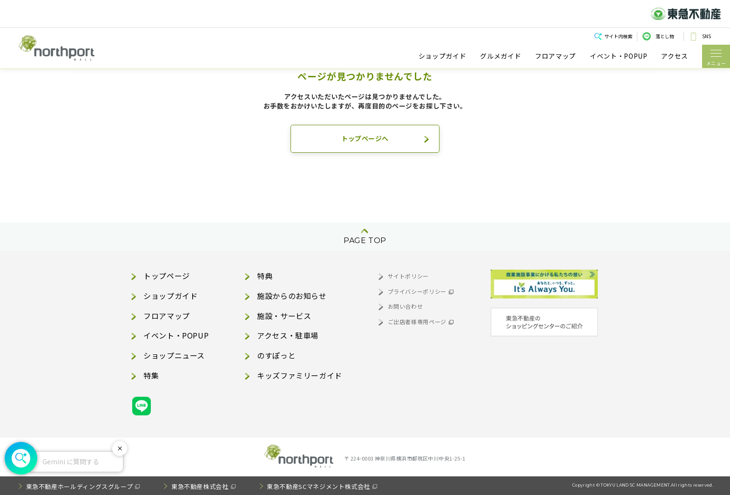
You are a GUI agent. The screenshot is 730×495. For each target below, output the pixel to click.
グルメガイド (500, 56)
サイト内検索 (618, 36)
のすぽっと (276, 355)
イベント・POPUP (618, 56)
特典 (264, 275)
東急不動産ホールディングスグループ (79, 486)
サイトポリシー (408, 276)
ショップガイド (442, 56)
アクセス (674, 56)
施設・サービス (284, 315)
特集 (151, 375)
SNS (706, 36)
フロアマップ (555, 56)
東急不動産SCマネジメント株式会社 (318, 486)
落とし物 (665, 36)
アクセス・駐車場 (287, 335)
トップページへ (365, 138)
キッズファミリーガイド (299, 375)
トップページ (166, 275)
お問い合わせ (405, 306)
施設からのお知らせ (292, 295)
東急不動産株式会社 (200, 486)
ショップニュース (174, 355)
